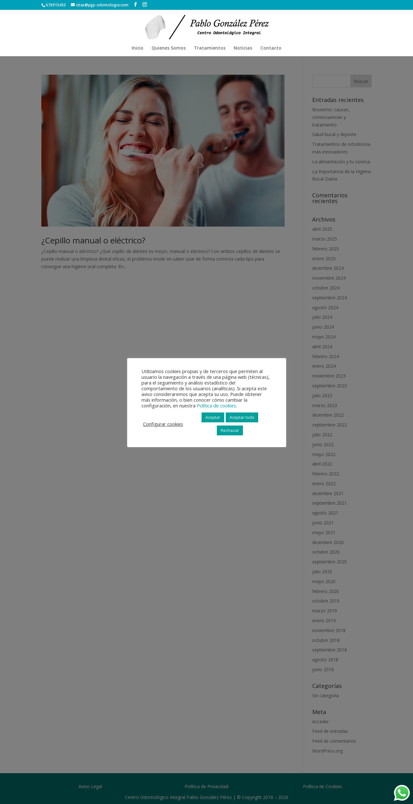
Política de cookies (216, 405)
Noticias (243, 48)
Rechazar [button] (230, 430)
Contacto (270, 48)
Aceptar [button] (212, 417)
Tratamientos (209, 48)
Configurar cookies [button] (163, 424)
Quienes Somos (169, 48)
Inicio (137, 48)
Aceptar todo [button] (242, 417)
